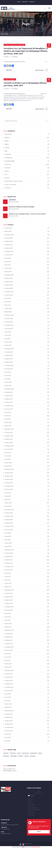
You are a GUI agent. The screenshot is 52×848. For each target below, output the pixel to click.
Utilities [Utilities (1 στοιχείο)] (27, 756)
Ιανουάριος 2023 (27, 352)
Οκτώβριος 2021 (27, 402)
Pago (6, 34)
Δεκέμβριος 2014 (27, 677)
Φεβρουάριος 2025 (27, 275)
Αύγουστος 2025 (27, 255)
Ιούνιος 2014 (27, 697)
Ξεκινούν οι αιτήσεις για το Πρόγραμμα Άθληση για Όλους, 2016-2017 (25, 84)
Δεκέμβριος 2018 (27, 516)
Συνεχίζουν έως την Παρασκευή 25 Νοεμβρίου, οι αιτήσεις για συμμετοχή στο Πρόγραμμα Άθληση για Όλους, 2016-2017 (25, 51)
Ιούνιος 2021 (27, 416)
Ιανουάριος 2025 (27, 278)
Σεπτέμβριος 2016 (27, 607)
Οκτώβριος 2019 (27, 483)
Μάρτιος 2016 (27, 627)
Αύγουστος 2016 (27, 610)
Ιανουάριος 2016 (27, 634)
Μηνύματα (27, 178)
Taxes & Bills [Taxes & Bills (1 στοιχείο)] (13, 756)
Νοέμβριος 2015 (27, 640)
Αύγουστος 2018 (27, 530)
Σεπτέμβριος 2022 (27, 365)
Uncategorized (27, 158)
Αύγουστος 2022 (27, 369)
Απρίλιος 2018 (27, 543)
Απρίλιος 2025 (27, 268)
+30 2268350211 (5, 829)
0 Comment (15, 57)
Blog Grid (27, 138)
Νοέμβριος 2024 (27, 285)
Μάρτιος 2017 (27, 587)
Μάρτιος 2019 (27, 506)
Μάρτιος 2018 (27, 546)
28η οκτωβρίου (27, 134)
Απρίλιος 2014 (27, 704)
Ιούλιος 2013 (27, 734)
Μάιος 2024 (27, 305)
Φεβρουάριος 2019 (27, 510)
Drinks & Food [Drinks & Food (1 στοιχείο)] (33, 753)
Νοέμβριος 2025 (27, 245)
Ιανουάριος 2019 (27, 513)
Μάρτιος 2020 (27, 466)
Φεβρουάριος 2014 (27, 711)
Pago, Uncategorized (10, 79)
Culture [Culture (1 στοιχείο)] (19, 753)
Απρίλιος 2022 (27, 382)
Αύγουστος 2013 (27, 731)
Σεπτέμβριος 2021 (27, 406)
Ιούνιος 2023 (27, 335)
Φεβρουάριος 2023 (27, 349)
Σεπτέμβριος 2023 (27, 325)
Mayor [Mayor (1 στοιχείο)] (40, 753)
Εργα (27, 174)
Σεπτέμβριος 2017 (27, 567)
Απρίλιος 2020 (27, 463)
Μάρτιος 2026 (27, 231)
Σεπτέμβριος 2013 (27, 727)
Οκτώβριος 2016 (27, 603)
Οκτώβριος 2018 (27, 523)
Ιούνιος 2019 (27, 496)
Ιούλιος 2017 (27, 573)
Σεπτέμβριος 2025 (27, 252)
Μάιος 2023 (27, 339)
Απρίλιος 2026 (27, 228)
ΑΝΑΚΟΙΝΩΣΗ (12, 200)
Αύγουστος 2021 (27, 409)
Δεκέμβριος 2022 (27, 355)
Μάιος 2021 (27, 419)
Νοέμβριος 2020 (27, 439)
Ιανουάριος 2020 (27, 473)
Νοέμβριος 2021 (27, 399)
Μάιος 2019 (27, 500)
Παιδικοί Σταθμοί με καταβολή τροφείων (27, 181)
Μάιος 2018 (27, 540)
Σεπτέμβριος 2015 (27, 647)
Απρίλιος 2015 (27, 664)
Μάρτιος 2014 (27, 707)
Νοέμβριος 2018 (27, 520)
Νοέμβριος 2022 (27, 359)
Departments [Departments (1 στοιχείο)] (25, 753)
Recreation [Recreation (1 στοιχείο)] (6, 756)
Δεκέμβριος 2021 (27, 396)
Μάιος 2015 (27, 660)
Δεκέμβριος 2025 (27, 241)
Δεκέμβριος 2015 (27, 637)
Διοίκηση (27, 171)
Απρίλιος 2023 (27, 342)
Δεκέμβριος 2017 (27, 557)
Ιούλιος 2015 (27, 654)
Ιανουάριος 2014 (27, 714)
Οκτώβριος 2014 (27, 684)
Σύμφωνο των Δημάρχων (27, 185)
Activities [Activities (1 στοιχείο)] (6, 753)
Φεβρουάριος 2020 (27, 469)
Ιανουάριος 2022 (27, 392)
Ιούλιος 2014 (27, 694)
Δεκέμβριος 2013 (27, 717)
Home (2, 34)
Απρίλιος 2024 (27, 308)
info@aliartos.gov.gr (6, 833)
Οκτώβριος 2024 (27, 288)
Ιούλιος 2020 (27, 453)
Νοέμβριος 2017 (27, 560)
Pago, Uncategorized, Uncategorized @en (14, 44)
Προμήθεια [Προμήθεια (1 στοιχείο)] (32, 756)
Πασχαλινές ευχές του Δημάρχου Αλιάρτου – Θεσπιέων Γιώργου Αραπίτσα (27, 214)
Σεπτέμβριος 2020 (27, 446)
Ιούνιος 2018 (27, 536)
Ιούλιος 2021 (27, 412)
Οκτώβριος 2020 (27, 443)
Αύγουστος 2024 (27, 295)
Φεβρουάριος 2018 (27, 550)
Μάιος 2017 (27, 580)
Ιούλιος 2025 (27, 258)
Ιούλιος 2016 (27, 613)
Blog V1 (27, 141)
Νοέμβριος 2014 (27, 681)
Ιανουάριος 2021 (27, 432)
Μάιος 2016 (27, 620)
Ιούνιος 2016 (27, 617)
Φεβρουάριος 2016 (27, 630)
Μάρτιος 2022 (27, 386)
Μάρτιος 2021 (27, 426)
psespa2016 (27, 154)
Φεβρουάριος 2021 (27, 429)
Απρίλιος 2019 (27, 503)
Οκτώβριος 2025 (27, 248)
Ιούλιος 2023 (27, 332)
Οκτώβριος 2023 (27, 322)
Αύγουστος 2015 (27, 650)
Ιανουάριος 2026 (27, 238)
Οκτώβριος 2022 (27, 362)
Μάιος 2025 (27, 265)
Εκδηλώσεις (32, 1)
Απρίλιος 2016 (27, 624)
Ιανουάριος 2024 (27, 319)
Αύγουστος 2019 (27, 489)
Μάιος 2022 (27, 379)
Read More (9, 70)
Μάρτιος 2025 (27, 272)
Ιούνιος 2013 (27, 738)
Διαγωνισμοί (27, 168)
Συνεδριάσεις (27, 188)
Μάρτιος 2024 (27, 312)
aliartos (7, 57)
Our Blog (27, 148)
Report (39, 831)
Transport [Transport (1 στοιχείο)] (20, 756)
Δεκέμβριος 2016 (27, 597)
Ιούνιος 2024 (27, 302)
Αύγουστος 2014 (27, 691)
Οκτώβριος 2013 (27, 724)
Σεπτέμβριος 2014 (27, 687)
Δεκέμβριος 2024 (27, 282)
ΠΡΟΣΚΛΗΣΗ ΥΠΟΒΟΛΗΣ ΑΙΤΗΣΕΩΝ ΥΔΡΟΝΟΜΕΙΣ (21, 207)
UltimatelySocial (36, 847)
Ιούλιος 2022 (27, 372)
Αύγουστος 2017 (27, 570)
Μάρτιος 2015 (27, 667)
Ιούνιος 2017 (27, 577)
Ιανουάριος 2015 (27, 674)
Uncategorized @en (27, 161)
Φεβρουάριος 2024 (27, 315)
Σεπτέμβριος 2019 (27, 486)
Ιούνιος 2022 (27, 376)
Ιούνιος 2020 (27, 456)
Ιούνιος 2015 (27, 657)
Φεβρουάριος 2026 (27, 235)
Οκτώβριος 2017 (27, 563)
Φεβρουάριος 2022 (27, 389)
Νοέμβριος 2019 (27, 479)
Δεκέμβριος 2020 (27, 436)
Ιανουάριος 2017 (27, 593)
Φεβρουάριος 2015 (27, 670)
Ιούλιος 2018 (27, 533)
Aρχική (18, 1)
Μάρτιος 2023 (27, 345)
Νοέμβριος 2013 (27, 721)
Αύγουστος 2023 (27, 329)
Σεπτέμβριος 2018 (27, 526)
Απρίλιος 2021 (27, 422)
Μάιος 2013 (27, 741)
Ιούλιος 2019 (27, 493)
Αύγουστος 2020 (27, 449)
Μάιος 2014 (27, 701)
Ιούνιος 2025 (27, 262)
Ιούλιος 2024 (27, 298)
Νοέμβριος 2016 (27, 600)
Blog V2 (27, 144)
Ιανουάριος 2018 (27, 553)
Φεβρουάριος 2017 (27, 590)
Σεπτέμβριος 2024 (27, 292)
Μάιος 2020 (27, 459)
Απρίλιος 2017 (27, 583)
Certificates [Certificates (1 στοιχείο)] (13, 753)
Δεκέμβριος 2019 (27, 476)
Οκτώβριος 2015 (27, 644)
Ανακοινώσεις (25, 1)
